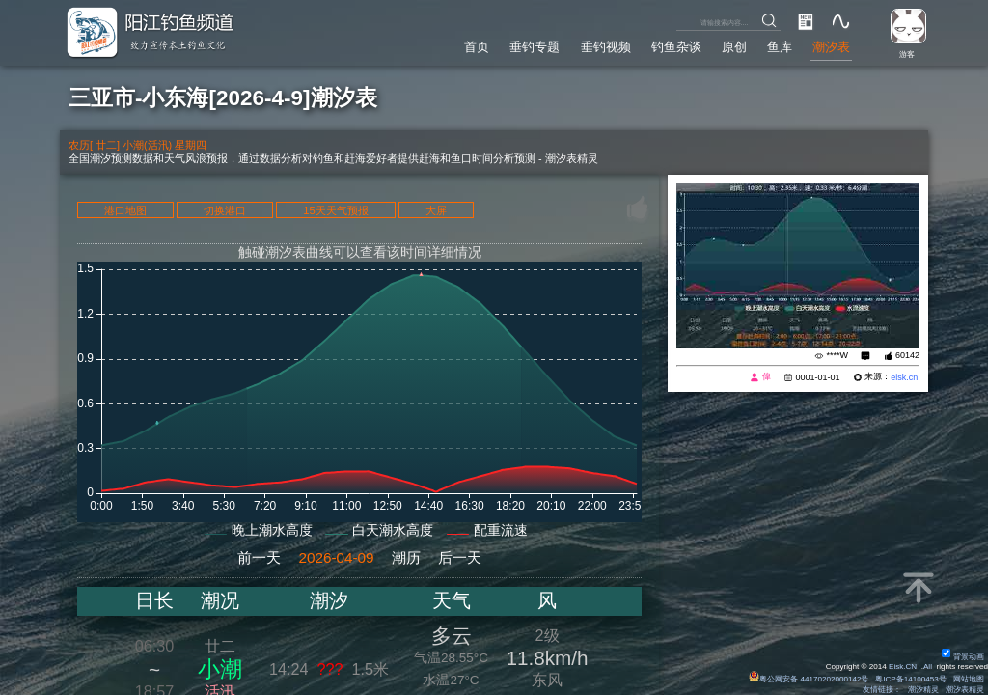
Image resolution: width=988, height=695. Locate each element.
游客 (907, 54)
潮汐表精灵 (965, 689)
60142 (907, 355)
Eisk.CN (903, 666)
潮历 (406, 557)
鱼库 (779, 47)
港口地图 (125, 210)
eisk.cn (904, 377)
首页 (476, 47)
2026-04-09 (335, 557)
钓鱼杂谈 (676, 47)
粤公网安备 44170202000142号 (809, 679)
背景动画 (963, 657)
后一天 (459, 557)
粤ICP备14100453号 (911, 679)
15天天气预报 (336, 210)
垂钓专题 (534, 47)
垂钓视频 (606, 47)
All (927, 666)
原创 (734, 47)
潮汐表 (831, 47)
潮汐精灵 (923, 689)
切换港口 (225, 210)
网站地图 (968, 679)
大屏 (436, 210)
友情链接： (882, 689)
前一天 (259, 557)
